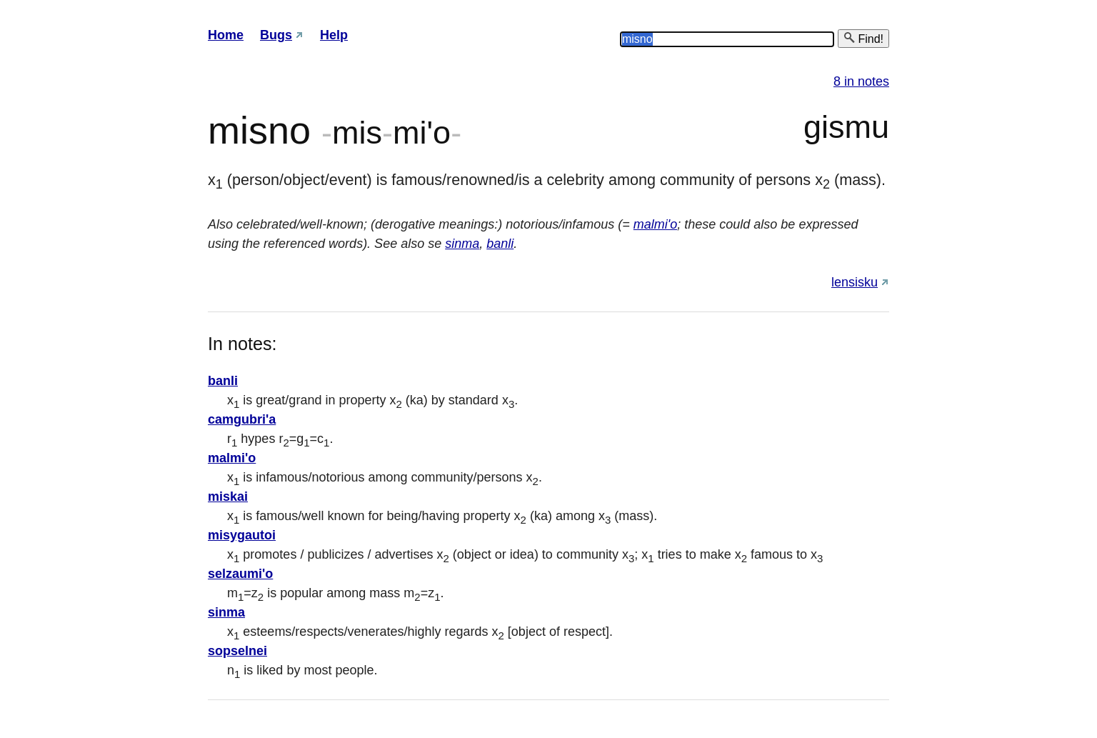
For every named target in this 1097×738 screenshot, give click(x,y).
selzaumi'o (240, 574)
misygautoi (242, 535)
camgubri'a (242, 419)
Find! (863, 38)
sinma (462, 243)
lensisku (854, 282)
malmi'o (655, 224)
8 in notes (861, 81)
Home (226, 35)
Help (334, 35)
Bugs (276, 35)
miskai (228, 496)
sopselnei (237, 651)
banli (500, 243)
